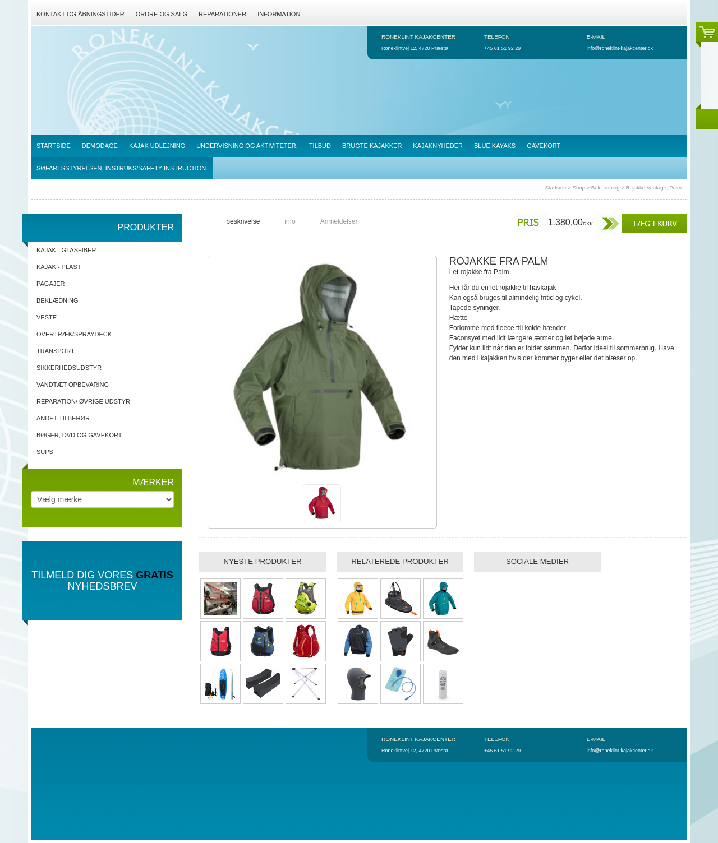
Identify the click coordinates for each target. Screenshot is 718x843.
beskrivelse (243, 221)
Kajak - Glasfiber (66, 250)
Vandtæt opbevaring (72, 384)
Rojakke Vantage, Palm (653, 187)
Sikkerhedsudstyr (69, 367)
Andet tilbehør (63, 418)
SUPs (44, 451)
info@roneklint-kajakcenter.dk (620, 48)
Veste (46, 317)
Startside (556, 187)
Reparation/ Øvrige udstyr (83, 401)
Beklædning (605, 187)
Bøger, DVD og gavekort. (79, 435)
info (289, 221)
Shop (579, 187)
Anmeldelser (339, 221)
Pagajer (50, 283)
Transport (55, 351)
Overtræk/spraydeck (74, 334)
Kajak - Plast (58, 266)
